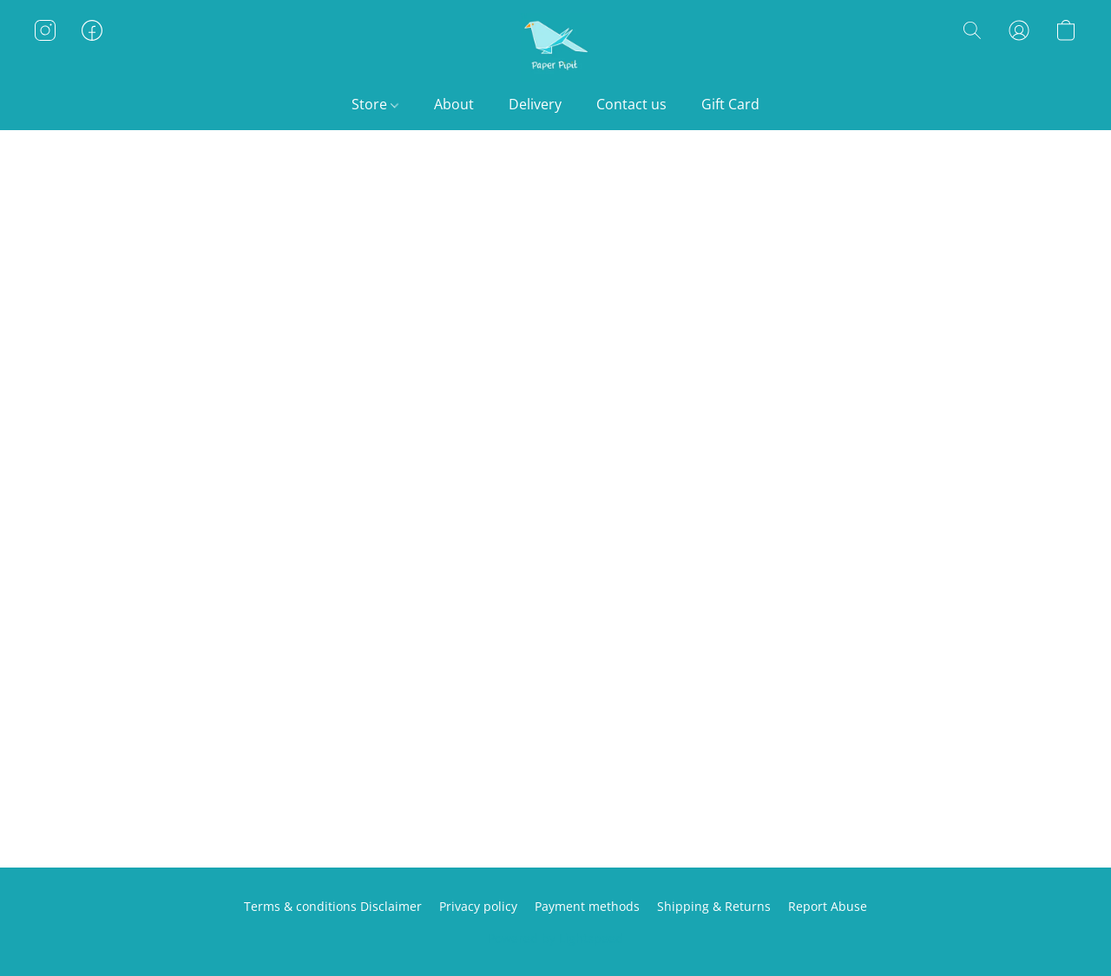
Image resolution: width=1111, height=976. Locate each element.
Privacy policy (478, 906)
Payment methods (587, 906)
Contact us (631, 104)
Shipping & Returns (714, 906)
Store (375, 104)
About (454, 104)
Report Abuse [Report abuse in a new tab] (827, 906)
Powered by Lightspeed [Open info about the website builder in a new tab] (555, 938)
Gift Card (730, 104)
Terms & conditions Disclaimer (333, 906)
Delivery (535, 104)
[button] (555, 47)
